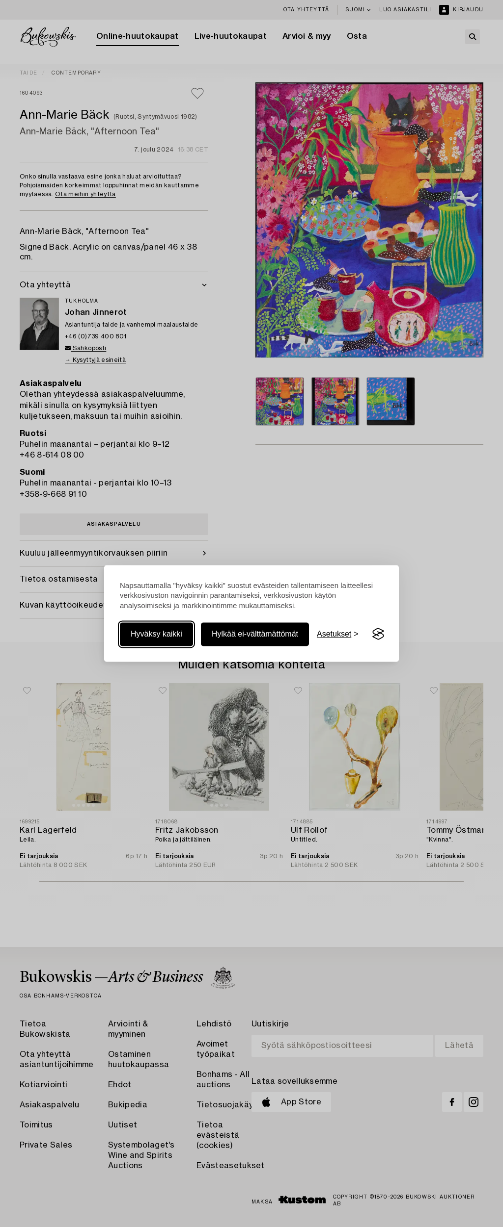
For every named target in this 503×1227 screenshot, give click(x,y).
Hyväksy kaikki (156, 634)
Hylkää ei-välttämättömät (255, 634)
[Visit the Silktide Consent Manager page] (378, 634)
